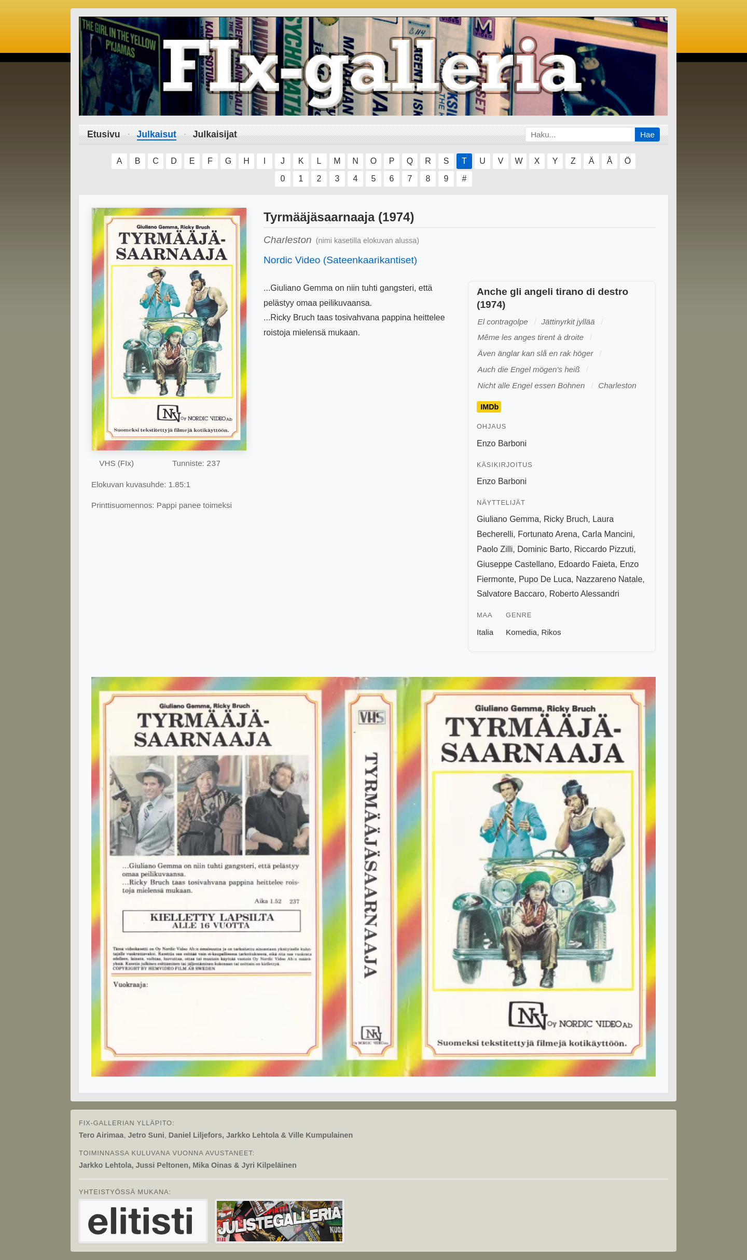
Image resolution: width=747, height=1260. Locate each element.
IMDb (489, 407)
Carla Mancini (607, 534)
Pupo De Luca (545, 579)
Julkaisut (156, 134)
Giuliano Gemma (508, 519)
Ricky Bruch (566, 519)
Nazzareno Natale (609, 579)
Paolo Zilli (495, 549)
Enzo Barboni (502, 443)
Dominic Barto (543, 549)
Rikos (551, 632)
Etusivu (103, 134)
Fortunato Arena (547, 534)
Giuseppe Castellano (515, 564)
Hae (647, 134)
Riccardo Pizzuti (604, 549)
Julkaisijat (215, 134)
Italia (485, 632)
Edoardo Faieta (586, 564)
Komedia (521, 632)
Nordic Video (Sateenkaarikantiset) (340, 259)
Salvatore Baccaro (511, 593)
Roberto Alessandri (584, 593)
